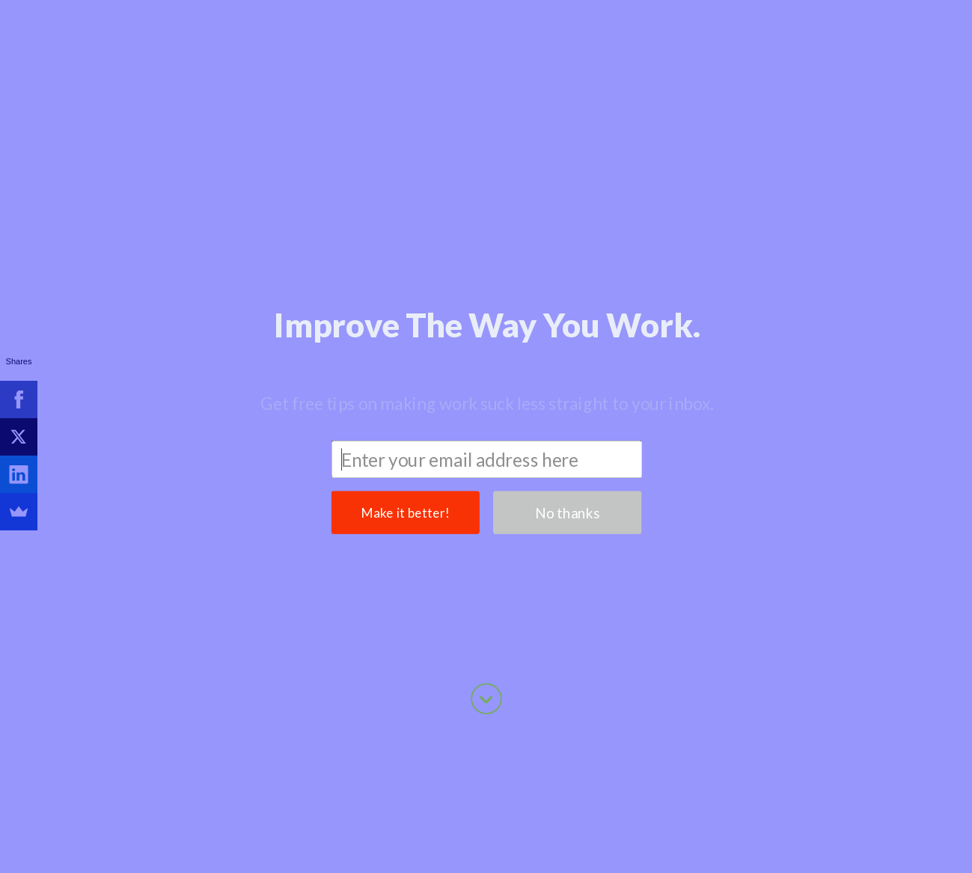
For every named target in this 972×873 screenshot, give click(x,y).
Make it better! (405, 367)
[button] (487, 178)
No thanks (567, 367)
